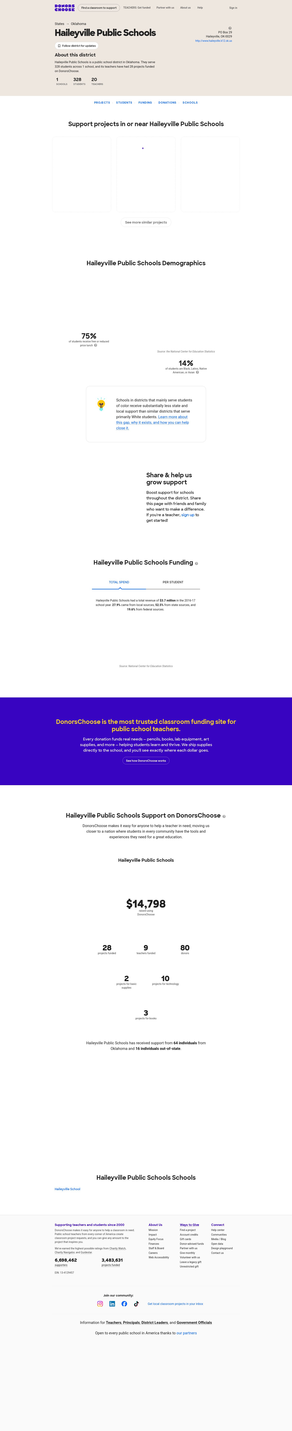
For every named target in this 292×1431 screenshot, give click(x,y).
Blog (223, 1239)
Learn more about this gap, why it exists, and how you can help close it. (152, 422)
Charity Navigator (65, 1252)
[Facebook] (124, 1304)
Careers (153, 1252)
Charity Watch (118, 1248)
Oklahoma (78, 24)
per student (173, 582)
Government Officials (194, 1322)
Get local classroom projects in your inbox (175, 1304)
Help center (217, 1230)
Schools (190, 102)
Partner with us (165, 7)
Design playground (222, 1248)
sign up (187, 514)
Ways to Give (189, 1225)
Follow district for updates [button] (77, 46)
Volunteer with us (190, 1257)
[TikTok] (136, 1304)
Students (124, 102)
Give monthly (187, 1252)
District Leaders (155, 1322)
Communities (219, 1234)
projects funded (122, 1262)
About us (185, 7)
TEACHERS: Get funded (136, 7)
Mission (153, 1230)
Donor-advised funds (192, 1243)
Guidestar (86, 1252)
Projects (102, 102)
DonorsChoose (65, 7)
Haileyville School (67, 1189)
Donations (167, 102)
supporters (75, 1262)
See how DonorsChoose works (146, 760)
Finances (154, 1243)
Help (200, 7)
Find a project (188, 1230)
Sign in (233, 7)
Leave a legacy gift (190, 1262)
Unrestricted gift (189, 1266)
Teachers (113, 1322)
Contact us (217, 1252)
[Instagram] (100, 1304)
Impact (153, 1234)
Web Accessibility (159, 1257)
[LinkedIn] (112, 1304)
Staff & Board (156, 1248)
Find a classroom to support (99, 8)
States (59, 24)
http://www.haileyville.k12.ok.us (213, 40)
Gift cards (185, 1239)
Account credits (189, 1234)
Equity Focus (156, 1239)
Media (214, 1239)
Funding (145, 102)
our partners (187, 1333)
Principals (131, 1322)
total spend (119, 582)
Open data (217, 1243)
